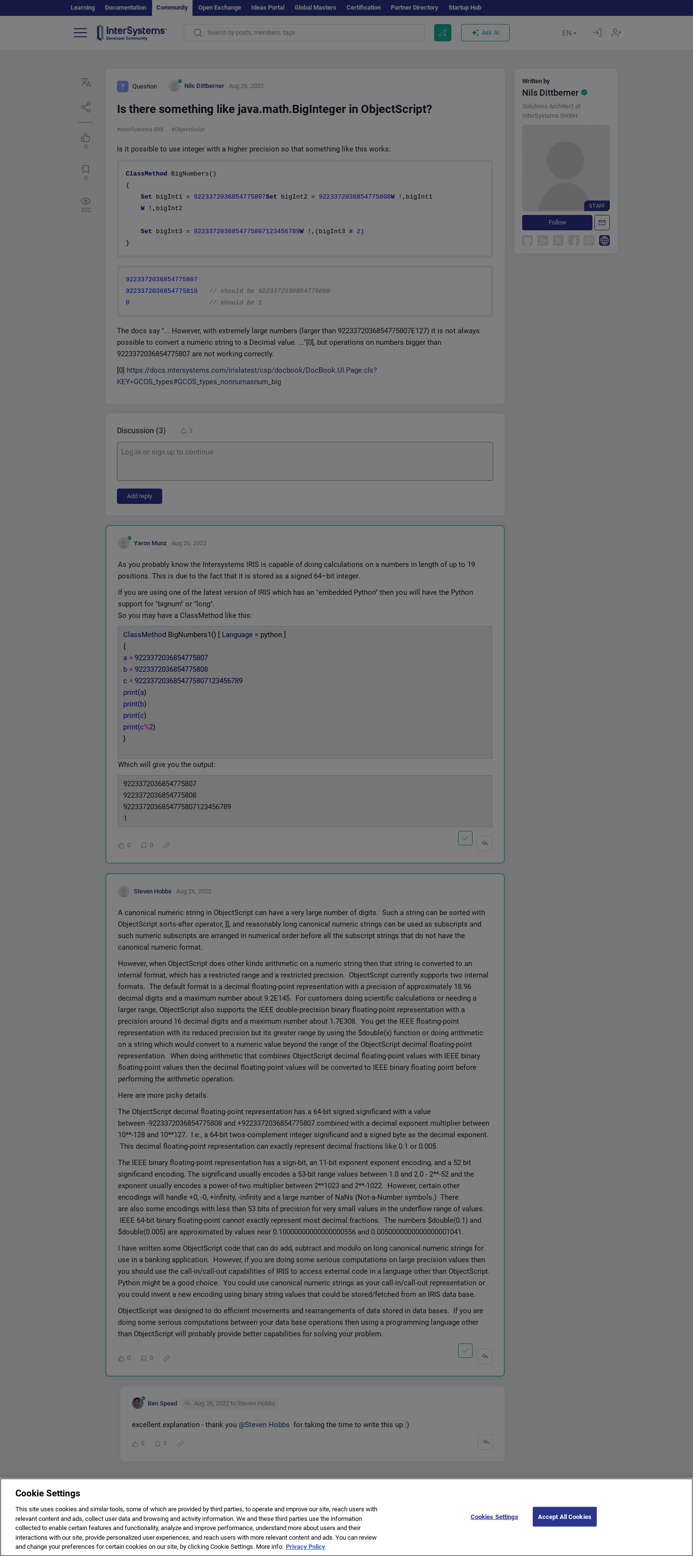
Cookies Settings (494, 1523)
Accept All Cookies (564, 1523)
